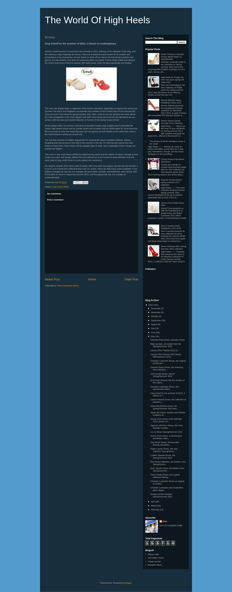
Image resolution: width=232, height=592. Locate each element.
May (153, 336)
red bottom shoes (156, 558)
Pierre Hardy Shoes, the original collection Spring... (164, 476)
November (156, 312)
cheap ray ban (154, 561)
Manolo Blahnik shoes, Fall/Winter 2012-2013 (171, 101)
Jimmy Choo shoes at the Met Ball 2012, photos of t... (166, 420)
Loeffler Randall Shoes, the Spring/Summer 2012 (162, 456)
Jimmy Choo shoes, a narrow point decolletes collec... (166, 437)
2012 (151, 305)
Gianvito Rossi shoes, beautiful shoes (167, 340)
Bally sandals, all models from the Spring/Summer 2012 (165, 345)
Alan (165, 521)
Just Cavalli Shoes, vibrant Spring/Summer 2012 (162, 375)
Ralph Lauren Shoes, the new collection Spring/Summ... (163, 450)
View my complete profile (171, 525)
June (153, 332)
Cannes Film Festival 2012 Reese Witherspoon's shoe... (165, 355)
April (153, 501)
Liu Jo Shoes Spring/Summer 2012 (166, 432)
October (155, 316)
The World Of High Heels (97, 20)
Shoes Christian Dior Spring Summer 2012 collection (173, 247)
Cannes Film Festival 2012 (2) (164, 350)
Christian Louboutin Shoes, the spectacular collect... (164, 388)
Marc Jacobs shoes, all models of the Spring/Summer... (167, 469)
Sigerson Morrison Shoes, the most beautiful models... (166, 426)
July (153, 328)
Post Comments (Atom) (68, 285)
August (154, 324)
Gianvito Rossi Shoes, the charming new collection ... (166, 368)
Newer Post (52, 279)
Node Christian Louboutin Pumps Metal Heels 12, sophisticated (172, 56)
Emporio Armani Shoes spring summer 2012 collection (171, 182)
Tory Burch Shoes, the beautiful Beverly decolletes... (164, 443)
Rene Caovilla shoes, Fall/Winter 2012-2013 (171, 227)
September (156, 320)
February (155, 509)
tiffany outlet (153, 554)
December (156, 308)
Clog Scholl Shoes (60, 187)
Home (92, 279)
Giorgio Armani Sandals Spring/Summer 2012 (161, 495)
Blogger (128, 583)
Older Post (131, 279)
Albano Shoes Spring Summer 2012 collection (172, 122)
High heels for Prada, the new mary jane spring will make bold (172, 79)
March (154, 505)
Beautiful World (155, 565)
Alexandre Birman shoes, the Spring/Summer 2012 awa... (164, 407)
